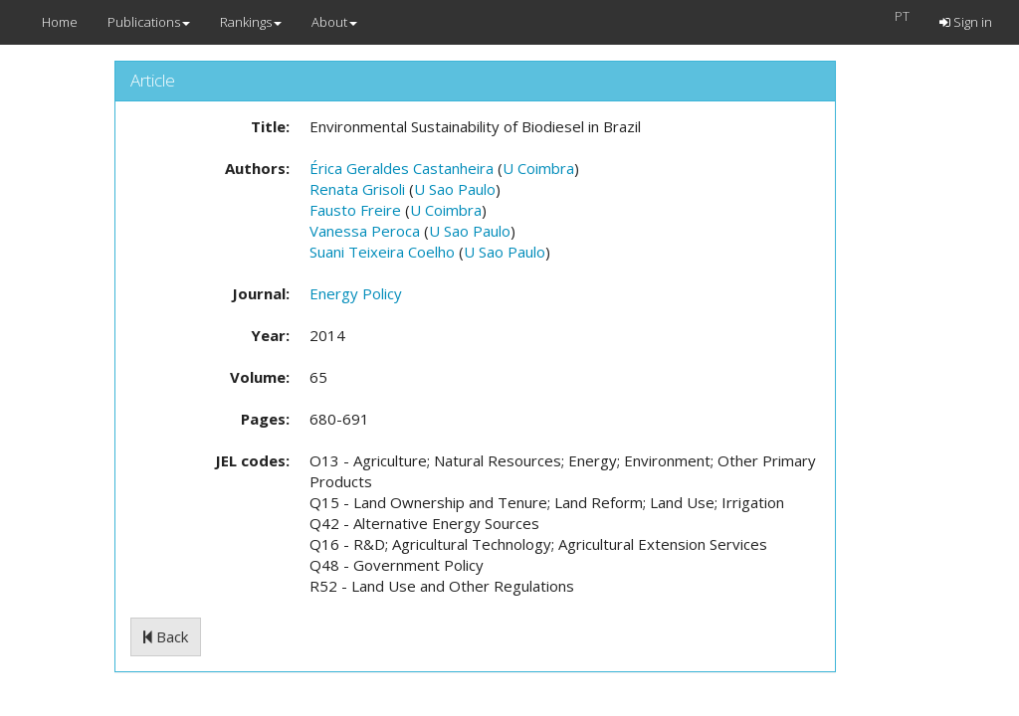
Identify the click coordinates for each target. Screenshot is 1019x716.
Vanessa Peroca (364, 231)
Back (165, 636)
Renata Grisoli (357, 189)
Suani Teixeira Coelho (382, 252)
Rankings (251, 22)
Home (60, 22)
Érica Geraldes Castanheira (401, 168)
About (334, 22)
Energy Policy (355, 293)
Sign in (965, 22)
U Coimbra (538, 168)
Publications (148, 22)
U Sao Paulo (455, 189)
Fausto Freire (355, 210)
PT (902, 16)
